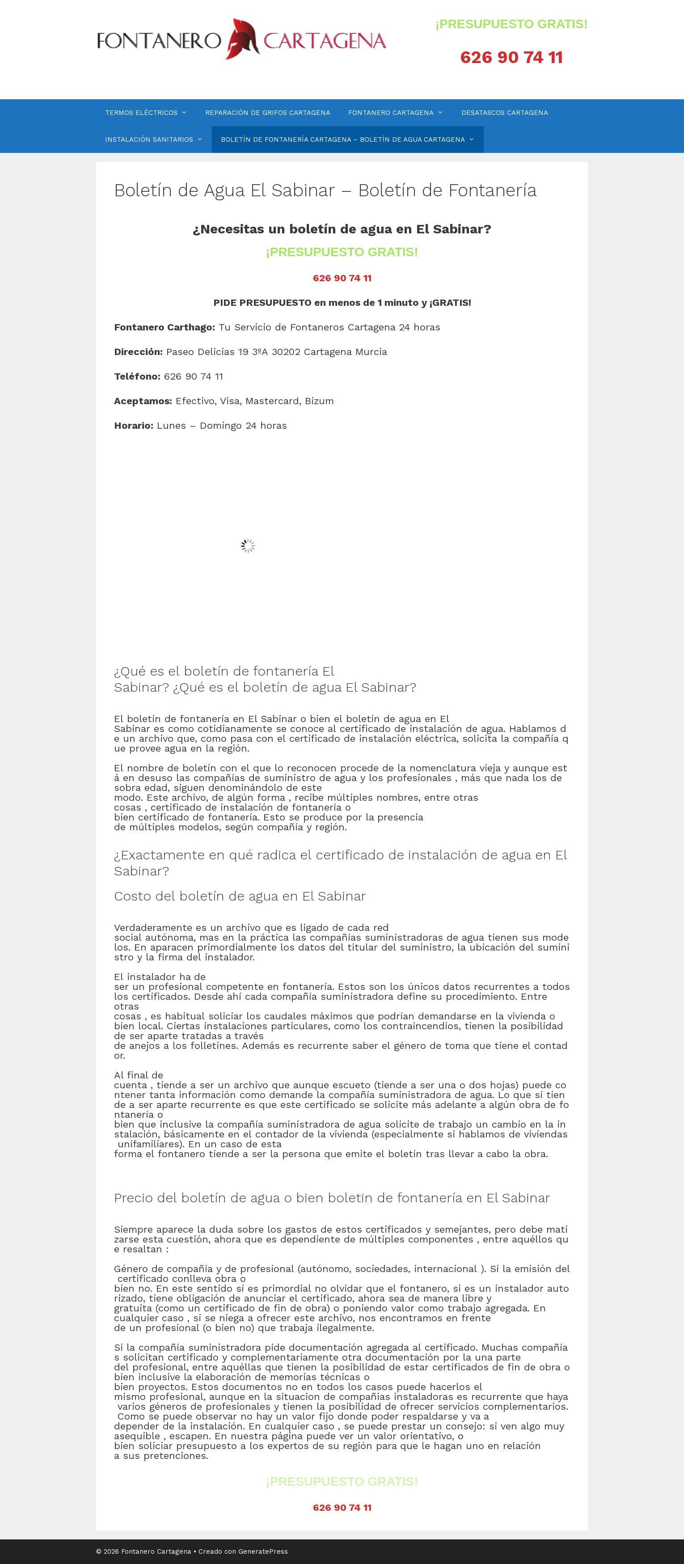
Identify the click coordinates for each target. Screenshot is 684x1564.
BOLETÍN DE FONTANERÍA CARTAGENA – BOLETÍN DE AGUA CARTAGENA (352, 139)
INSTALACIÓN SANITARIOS (158, 139)
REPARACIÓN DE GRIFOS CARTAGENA (267, 113)
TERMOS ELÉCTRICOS (150, 112)
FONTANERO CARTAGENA (400, 112)
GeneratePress (263, 1551)
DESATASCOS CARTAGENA (504, 113)
